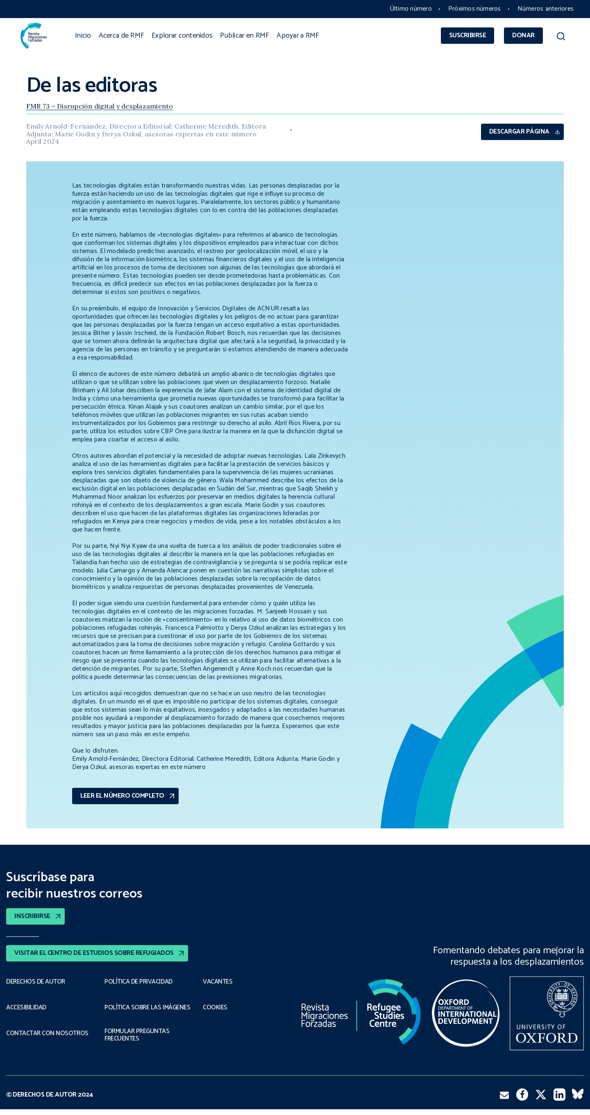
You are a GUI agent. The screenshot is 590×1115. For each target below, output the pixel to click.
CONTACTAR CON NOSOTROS (47, 1033)
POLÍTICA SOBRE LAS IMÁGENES (132, 1009)
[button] (561, 37)
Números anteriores (545, 8)
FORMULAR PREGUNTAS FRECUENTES (137, 1041)
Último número (411, 8)
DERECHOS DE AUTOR (35, 982)
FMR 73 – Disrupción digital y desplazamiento (99, 106)
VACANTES (217, 982)
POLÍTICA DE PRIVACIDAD (138, 982)
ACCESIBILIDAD (26, 1007)
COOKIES (215, 1007)
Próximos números (474, 8)
